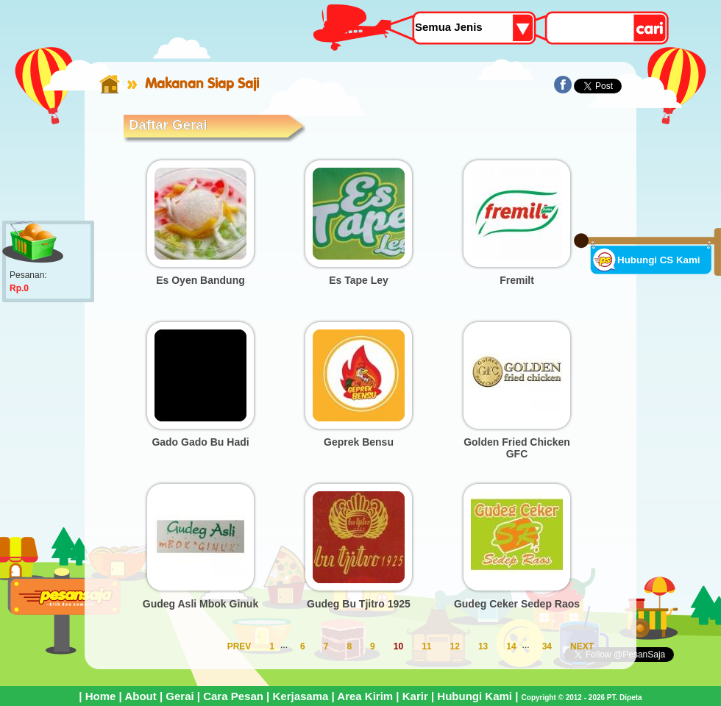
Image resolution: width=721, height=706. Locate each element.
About (140, 696)
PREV (239, 646)
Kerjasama (300, 696)
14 (511, 646)
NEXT (582, 646)
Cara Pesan (233, 696)
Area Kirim (365, 696)
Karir (415, 696)
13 (483, 646)
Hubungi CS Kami (658, 259)
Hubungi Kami (474, 696)
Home (100, 696)
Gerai (179, 696)
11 (426, 646)
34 (547, 646)
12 (455, 646)
